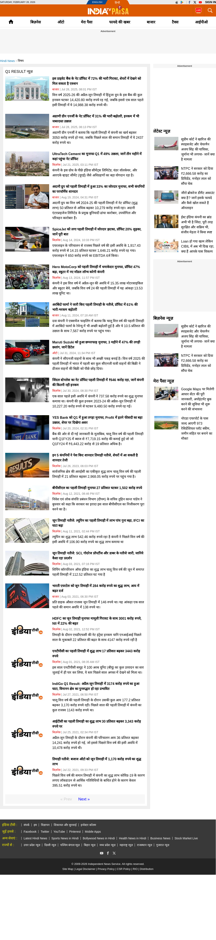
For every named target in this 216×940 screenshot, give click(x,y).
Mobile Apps (93, 831)
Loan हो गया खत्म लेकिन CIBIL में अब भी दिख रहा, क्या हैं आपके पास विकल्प (197, 246)
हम (35, 825)
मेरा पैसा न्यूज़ (163, 381)
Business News (160, 838)
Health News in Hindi (132, 838)
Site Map (67, 869)
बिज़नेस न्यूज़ (163, 318)
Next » (84, 799)
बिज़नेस (35, 22)
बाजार (151, 22)
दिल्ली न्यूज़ (50, 845)
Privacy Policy (106, 869)
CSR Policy (124, 869)
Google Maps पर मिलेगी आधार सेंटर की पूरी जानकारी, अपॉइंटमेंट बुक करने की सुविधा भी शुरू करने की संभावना (197, 399)
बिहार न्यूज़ (89, 845)
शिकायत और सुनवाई (65, 825)
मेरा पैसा (86, 22)
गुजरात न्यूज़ (162, 845)
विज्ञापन (45, 825)
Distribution (146, 869)
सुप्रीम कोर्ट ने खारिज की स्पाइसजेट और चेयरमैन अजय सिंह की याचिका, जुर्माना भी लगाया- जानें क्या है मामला (198, 149)
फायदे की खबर (119, 22)
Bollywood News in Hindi (99, 838)
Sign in (210, 2)
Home (11, 21)
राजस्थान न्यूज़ (144, 845)
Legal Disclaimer (85, 869)
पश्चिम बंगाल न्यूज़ (70, 845)
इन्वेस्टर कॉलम (88, 825)
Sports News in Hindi (65, 838)
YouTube (59, 831)
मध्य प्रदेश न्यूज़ (107, 845)
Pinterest (75, 831)
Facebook (30, 831)
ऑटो (61, 22)
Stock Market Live (186, 838)
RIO (135, 869)
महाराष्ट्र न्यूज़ (126, 845)
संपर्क (26, 825)
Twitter (45, 831)
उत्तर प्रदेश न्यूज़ (32, 845)
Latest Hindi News (35, 838)
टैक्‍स (175, 22)
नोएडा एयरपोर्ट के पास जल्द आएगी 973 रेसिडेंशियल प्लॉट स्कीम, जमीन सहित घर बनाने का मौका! (196, 428)
